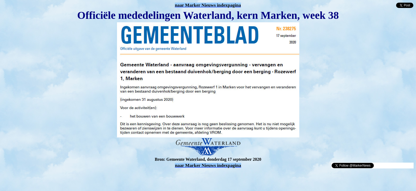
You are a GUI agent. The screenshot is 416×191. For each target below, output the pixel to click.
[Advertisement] (64, 177)
